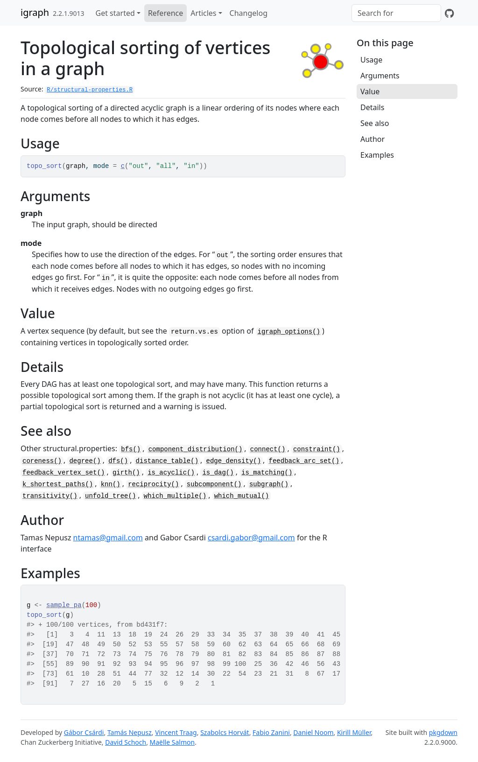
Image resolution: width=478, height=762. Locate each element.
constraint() (316, 449)
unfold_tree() (110, 496)
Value (370, 91)
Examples (377, 155)
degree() (84, 461)
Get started (115, 13)
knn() (110, 484)
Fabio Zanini (271, 732)
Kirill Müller (354, 732)
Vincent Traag (176, 732)
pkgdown (443, 732)
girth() (126, 472)
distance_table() (167, 461)
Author (372, 139)
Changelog (248, 13)
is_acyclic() (171, 472)
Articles (203, 13)
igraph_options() (289, 332)
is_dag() (217, 472)
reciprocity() (153, 484)
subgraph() (268, 484)
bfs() (131, 449)
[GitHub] (449, 13)
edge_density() (233, 461)
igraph (35, 12)
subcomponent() (214, 484)
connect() (268, 449)
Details (372, 107)
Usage (371, 60)
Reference (165, 13)
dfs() (118, 461)
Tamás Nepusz (129, 732)
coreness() (42, 461)
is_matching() (266, 472)
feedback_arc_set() (304, 461)
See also (374, 123)
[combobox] (396, 13)
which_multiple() (175, 496)
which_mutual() (241, 496)
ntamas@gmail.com (108, 537)
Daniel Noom (313, 732)
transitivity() (49, 496)
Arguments (380, 75)
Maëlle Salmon (172, 742)
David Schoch (125, 742)
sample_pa (64, 605)
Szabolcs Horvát (224, 732)
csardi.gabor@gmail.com (251, 537)
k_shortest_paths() (57, 484)
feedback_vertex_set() (63, 472)
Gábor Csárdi (84, 732)
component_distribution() (195, 449)
